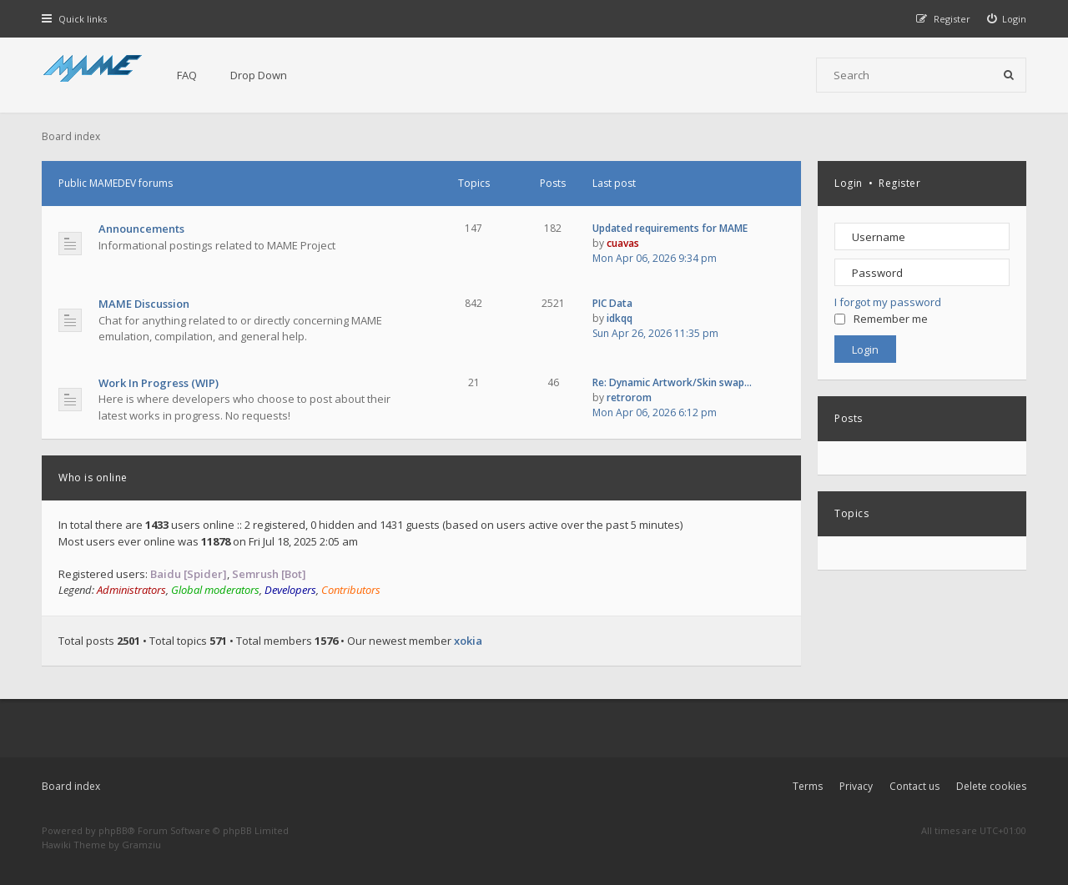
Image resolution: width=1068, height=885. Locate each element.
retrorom (629, 397)
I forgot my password (887, 301)
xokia (468, 640)
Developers (290, 589)
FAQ (187, 75)
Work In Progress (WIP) (158, 382)
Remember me (881, 318)
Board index (71, 786)
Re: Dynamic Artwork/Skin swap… (672, 382)
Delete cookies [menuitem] (991, 786)
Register (899, 183)
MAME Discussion (143, 303)
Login (848, 183)
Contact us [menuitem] (914, 786)
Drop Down (258, 75)
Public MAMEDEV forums (115, 183)
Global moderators (215, 589)
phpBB (113, 830)
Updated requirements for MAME (670, 228)
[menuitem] (1007, 19)
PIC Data (612, 303)
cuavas (623, 243)
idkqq (619, 318)
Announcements (141, 228)
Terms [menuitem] (808, 786)
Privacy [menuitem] (856, 786)
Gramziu (141, 844)
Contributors (350, 589)
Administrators (131, 589)
